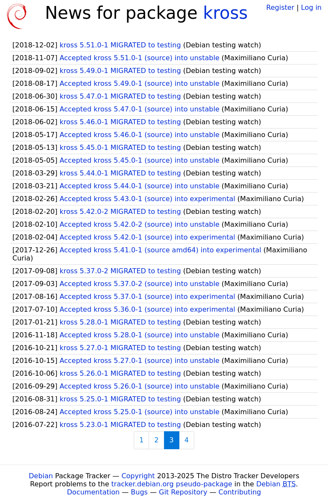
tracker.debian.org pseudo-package (171, 484)
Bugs (139, 492)
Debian (41, 476)
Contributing (240, 492)
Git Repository (183, 492)
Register (280, 7)
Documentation (93, 492)
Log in (311, 7)
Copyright (138, 476)
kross (225, 13)
